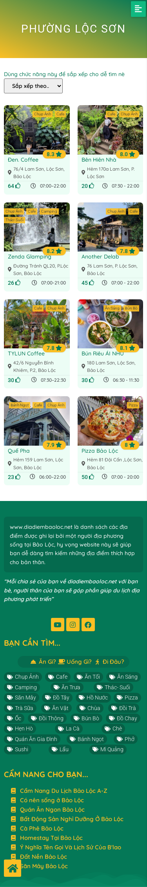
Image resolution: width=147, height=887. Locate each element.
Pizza (133, 405)
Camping (49, 211)
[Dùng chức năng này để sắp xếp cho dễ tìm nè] (33, 85)
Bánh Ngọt (20, 405)
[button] (138, 9)
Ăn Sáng (112, 308)
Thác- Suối (14, 220)
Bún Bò (131, 308)
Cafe (60, 114)
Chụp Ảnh (42, 114)
